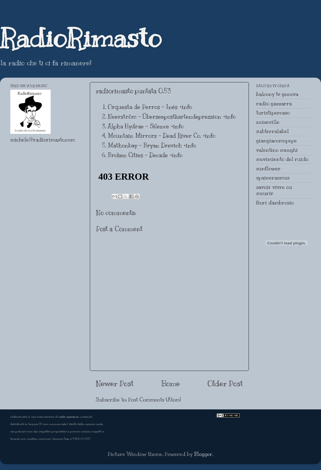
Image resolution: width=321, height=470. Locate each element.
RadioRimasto (80, 37)
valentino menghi (277, 150)
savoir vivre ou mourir (274, 190)
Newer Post (115, 383)
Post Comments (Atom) (154, 399)
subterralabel (272, 131)
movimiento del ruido (282, 159)
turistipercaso (273, 112)
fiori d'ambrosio (275, 202)
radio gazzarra (274, 103)
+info (185, 107)
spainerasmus (272, 177)
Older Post (225, 383)
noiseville (267, 122)
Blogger (203, 454)
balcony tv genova (277, 94)
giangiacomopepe (276, 140)
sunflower (268, 168)
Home (170, 383)
